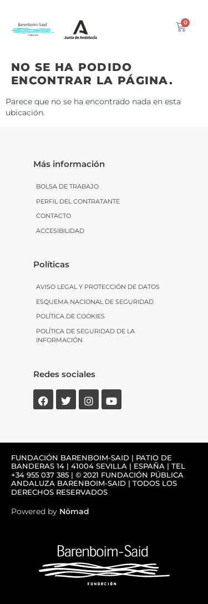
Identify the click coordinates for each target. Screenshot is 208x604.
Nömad (74, 511)
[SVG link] (80, 28)
